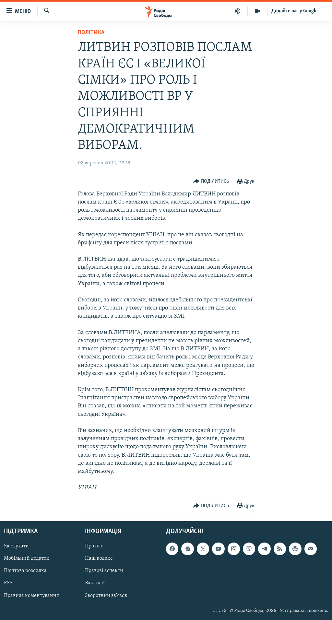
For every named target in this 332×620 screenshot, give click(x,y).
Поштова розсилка (25, 570)
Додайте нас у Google (294, 11)
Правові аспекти (104, 570)
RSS (8, 583)
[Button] (211, 181)
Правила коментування (31, 595)
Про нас (94, 546)
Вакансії (95, 583)
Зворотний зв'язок (106, 595)
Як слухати (16, 546)
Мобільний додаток (26, 558)
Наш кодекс (99, 558)
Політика (91, 32)
